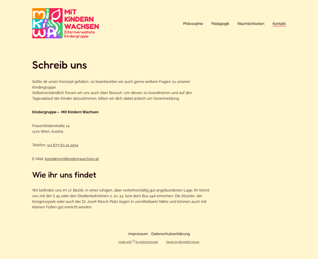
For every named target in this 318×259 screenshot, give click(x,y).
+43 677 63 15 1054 (62, 145)
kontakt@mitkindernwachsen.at (72, 159)
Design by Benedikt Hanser (183, 241)
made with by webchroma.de (138, 241)
